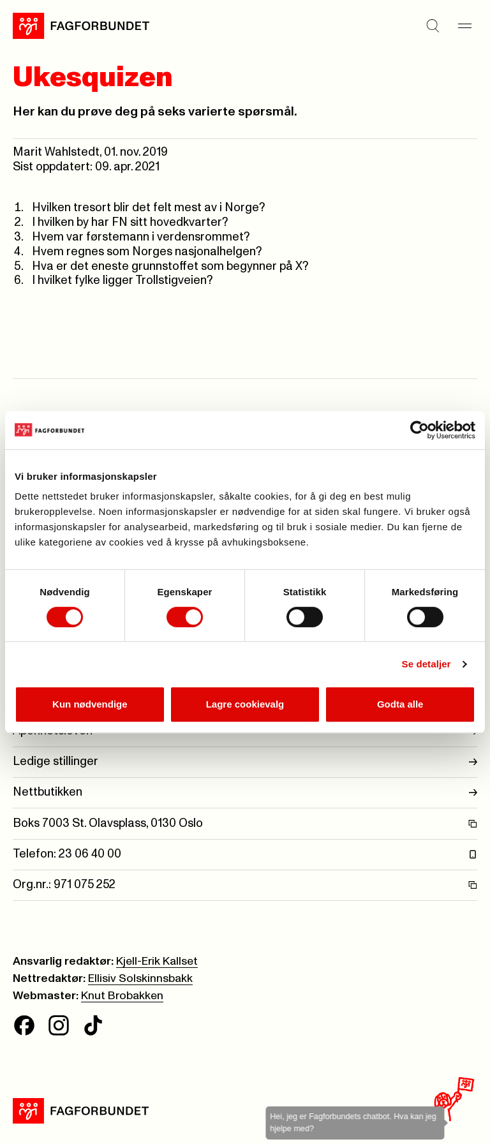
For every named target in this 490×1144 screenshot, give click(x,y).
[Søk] (432, 25)
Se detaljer (426, 663)
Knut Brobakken (122, 996)
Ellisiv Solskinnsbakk (140, 978)
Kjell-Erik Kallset (157, 961)
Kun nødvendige (90, 704)
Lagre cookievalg (245, 704)
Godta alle (400, 704)
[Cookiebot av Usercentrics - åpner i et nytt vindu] (419, 430)
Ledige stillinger (245, 762)
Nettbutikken (245, 792)
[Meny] (464, 25)
